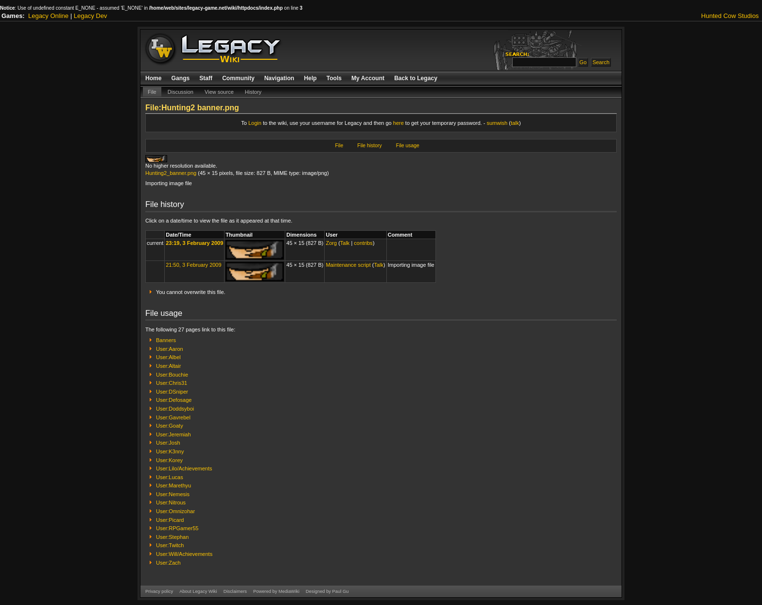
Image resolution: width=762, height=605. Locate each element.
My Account (367, 78)
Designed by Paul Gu (327, 591)
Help (310, 78)
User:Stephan (172, 537)
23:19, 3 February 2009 (194, 243)
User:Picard (170, 520)
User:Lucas (169, 477)
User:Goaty (169, 426)
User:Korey (169, 460)
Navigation (279, 78)
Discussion (180, 92)
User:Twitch (170, 545)
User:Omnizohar (175, 511)
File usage (407, 145)
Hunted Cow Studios (730, 15)
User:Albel (168, 357)
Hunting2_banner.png (170, 173)
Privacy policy (159, 591)
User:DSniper (172, 392)
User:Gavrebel (173, 417)
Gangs (181, 78)
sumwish (496, 123)
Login (254, 123)
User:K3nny (170, 451)
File (152, 92)
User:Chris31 (171, 383)
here (398, 123)
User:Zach (168, 563)
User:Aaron (169, 349)
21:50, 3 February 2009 (193, 265)
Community (238, 78)
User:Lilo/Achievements (184, 468)
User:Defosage (173, 400)
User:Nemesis (173, 494)
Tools (334, 78)
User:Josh (168, 443)
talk (515, 123)
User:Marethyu (173, 485)
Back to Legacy (415, 78)
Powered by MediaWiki (276, 591)
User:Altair (168, 366)
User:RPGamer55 (177, 528)
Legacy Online (48, 15)
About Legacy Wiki (198, 591)
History (253, 92)
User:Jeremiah (173, 434)
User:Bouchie (172, 375)
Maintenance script (348, 265)
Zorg (331, 243)
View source (219, 92)
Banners (166, 340)
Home (153, 78)
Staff (205, 78)
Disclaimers (235, 591)
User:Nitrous (171, 502)
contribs (363, 243)
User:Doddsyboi (175, 409)
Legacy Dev (90, 15)
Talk (345, 243)
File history (369, 145)
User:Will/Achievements (184, 554)
